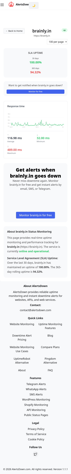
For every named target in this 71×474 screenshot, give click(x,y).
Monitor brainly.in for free (35, 215)
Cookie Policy (36, 439)
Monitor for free (35, 91)
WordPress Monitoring (36, 399)
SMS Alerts (36, 394)
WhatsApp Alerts (36, 389)
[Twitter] (35, 454)
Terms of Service (36, 434)
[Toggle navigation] (2, 5)
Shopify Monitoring (36, 405)
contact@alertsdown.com (35, 310)
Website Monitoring (22, 324)
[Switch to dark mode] (33, 5)
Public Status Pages (36, 415)
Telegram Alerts (36, 384)
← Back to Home (14, 30)
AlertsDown (16, 4)
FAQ (50, 370)
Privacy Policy (36, 429)
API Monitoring (36, 410)
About (22, 370)
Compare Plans (50, 347)
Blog (50, 335)
